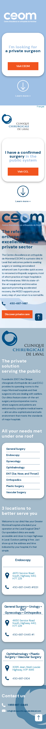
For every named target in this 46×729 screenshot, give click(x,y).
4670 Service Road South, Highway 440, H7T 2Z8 (24, 575)
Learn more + (23, 88)
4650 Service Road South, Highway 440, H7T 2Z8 (24, 623)
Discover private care (17, 314)
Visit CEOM (23, 66)
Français (40, 106)
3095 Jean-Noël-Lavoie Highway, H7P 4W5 (26, 668)
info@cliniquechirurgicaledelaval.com (24, 711)
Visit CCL (23, 171)
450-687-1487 (19, 303)
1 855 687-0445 (18, 705)
